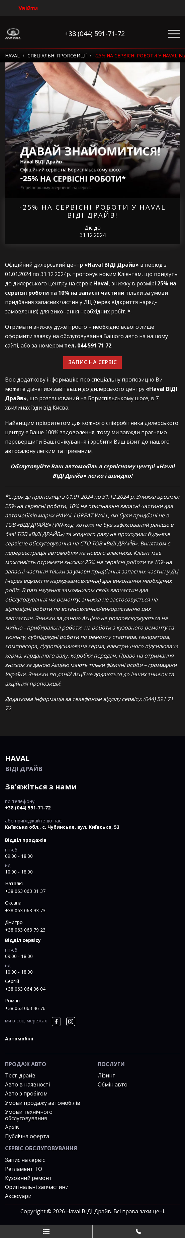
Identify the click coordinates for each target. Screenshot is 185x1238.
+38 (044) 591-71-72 (95, 33)
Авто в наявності (27, 1084)
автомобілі (19, 1038)
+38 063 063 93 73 (25, 910)
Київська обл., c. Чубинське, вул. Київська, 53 (62, 827)
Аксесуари (18, 1196)
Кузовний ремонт (28, 1178)
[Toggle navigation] (174, 34)
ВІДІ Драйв (92, 763)
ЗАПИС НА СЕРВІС (92, 362)
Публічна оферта (27, 1136)
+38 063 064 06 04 (25, 989)
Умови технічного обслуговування (29, 1115)
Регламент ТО (23, 1169)
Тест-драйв (20, 1075)
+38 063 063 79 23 (25, 930)
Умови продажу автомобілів (42, 1102)
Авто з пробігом (26, 1093)
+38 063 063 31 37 (25, 891)
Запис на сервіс (25, 1160)
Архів (12, 1127)
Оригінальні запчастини (37, 1187)
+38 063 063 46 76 (25, 1008)
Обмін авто (112, 1084)
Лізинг (106, 1075)
